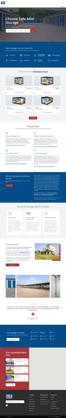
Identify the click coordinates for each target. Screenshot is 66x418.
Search (33, 30)
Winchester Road (40, 71)
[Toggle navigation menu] (64, 3)
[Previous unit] (7, 93)
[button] (7, 405)
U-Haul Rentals (54, 401)
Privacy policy (9, 416)
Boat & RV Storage (44, 397)
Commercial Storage (44, 401)
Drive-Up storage (43, 404)
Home (30, 397)
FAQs (52, 399)
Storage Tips (53, 406)
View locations (13, 339)
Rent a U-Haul (12, 265)
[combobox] (15, 401)
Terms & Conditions (55, 408)
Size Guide (53, 404)
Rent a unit (63, 6)
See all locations (10, 384)
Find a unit (9, 185)
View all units (33, 118)
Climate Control (43, 399)
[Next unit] (31, 93)
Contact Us (31, 410)
